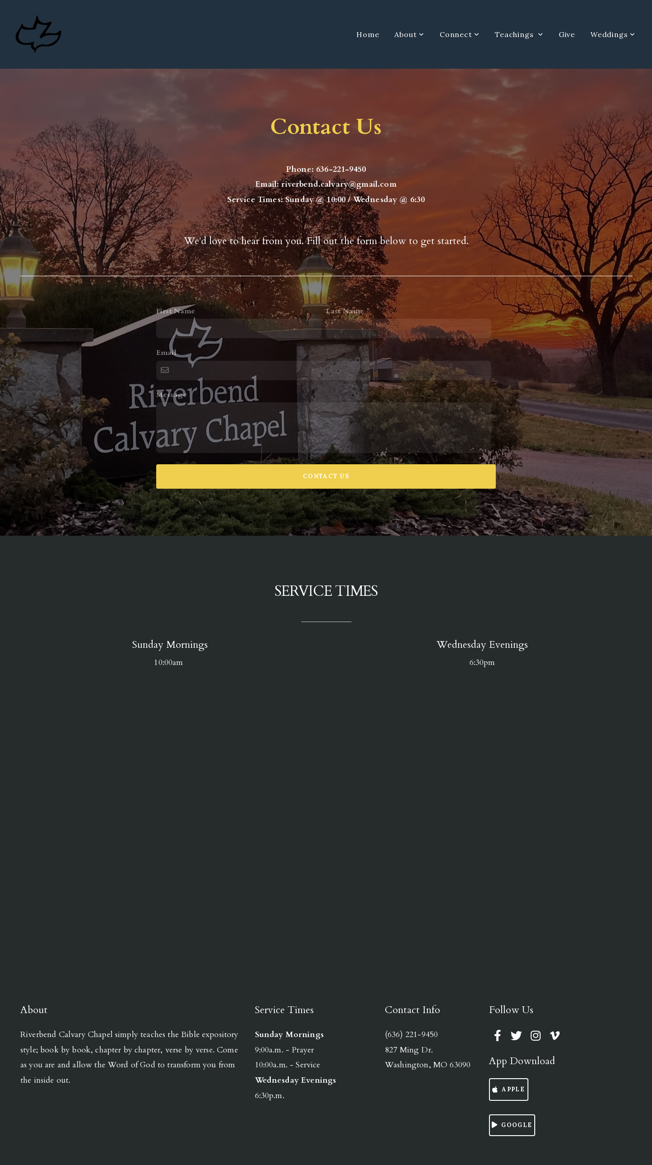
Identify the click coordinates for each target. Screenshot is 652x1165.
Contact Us (326, 476)
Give (567, 34)
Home (367, 34)
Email (166, 353)
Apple (507, 1089)
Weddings (612, 34)
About (409, 34)
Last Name (345, 311)
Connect (459, 34)
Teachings (519, 34)
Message (171, 395)
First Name (176, 311)
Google (511, 1125)
